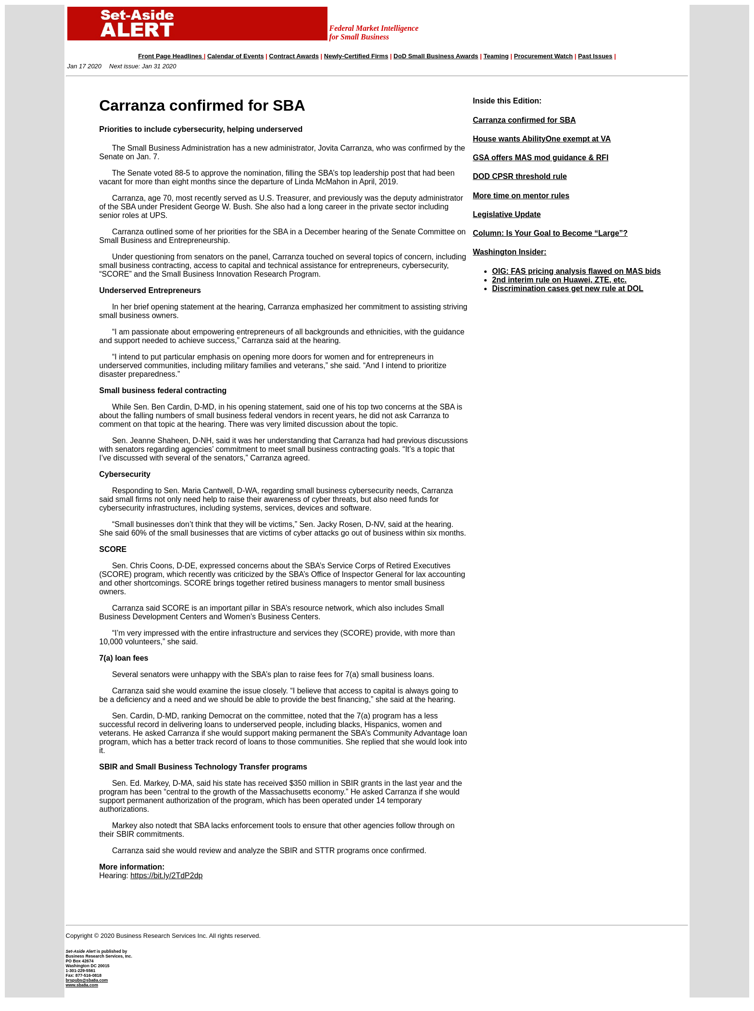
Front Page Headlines (171, 56)
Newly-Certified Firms (356, 56)
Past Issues (595, 56)
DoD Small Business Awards (435, 56)
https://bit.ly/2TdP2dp (166, 875)
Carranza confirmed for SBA (524, 120)
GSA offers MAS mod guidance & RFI (540, 158)
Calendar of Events (235, 56)
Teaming (496, 56)
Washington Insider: (509, 252)
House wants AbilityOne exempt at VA (542, 139)
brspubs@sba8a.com (87, 980)
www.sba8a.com (82, 985)
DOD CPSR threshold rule (520, 176)
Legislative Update (506, 214)
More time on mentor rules (521, 196)
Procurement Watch (543, 56)
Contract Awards (294, 56)
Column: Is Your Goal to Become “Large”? (550, 233)
